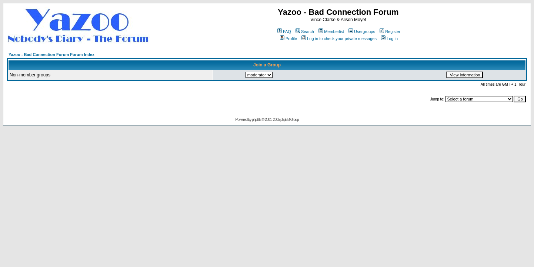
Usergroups (361, 31)
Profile (288, 38)
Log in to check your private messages (339, 38)
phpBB (256, 120)
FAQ (284, 31)
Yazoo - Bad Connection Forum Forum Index (51, 54)
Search (305, 31)
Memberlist (331, 31)
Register (390, 31)
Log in (389, 38)
